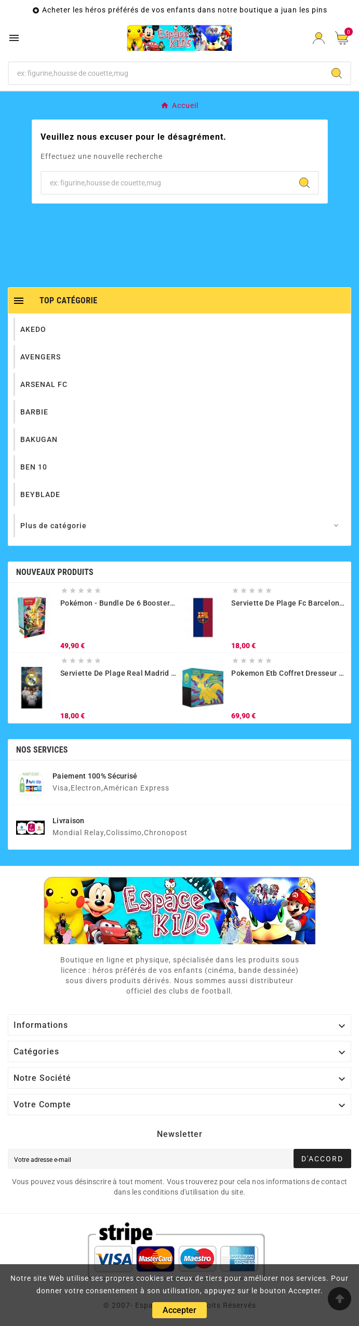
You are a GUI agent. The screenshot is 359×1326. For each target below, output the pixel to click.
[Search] (336, 73)
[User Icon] (319, 38)
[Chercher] (166, 73)
